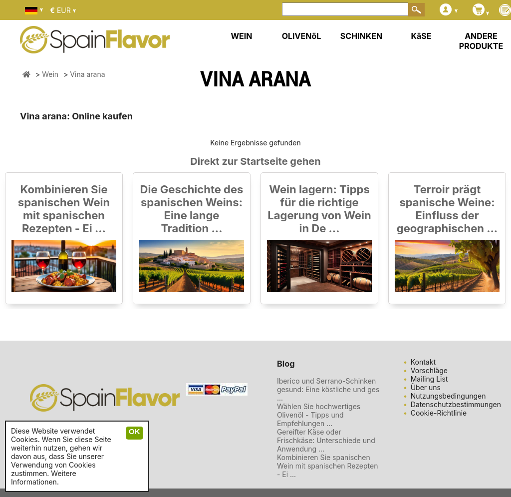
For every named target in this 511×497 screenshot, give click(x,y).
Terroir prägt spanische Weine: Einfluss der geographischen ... (447, 209)
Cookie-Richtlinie (439, 413)
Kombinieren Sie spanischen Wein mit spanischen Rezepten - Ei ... (64, 209)
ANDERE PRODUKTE (481, 41)
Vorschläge (429, 370)
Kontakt (423, 362)
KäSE (421, 36)
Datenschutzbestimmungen (456, 404)
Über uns (426, 387)
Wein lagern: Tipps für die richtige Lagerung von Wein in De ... (319, 209)
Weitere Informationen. (43, 477)
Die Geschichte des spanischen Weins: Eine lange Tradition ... (192, 209)
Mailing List (429, 379)
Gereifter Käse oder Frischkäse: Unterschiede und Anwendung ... (326, 440)
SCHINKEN (361, 36)
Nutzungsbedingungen (448, 396)
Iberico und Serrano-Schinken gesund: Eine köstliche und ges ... (328, 389)
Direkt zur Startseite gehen (255, 161)
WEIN (241, 36)
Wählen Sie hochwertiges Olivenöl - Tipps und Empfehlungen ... (318, 415)
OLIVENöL (301, 36)
